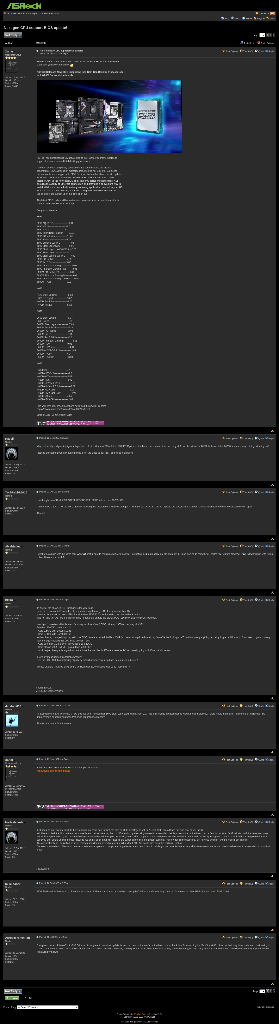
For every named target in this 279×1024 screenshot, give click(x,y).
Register (261, 18)
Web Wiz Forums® (142, 1014)
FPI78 (10, 600)
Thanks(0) (246, 51)
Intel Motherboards (50, 13)
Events (247, 18)
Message (41, 42)
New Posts (264, 13)
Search (237, 18)
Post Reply (12, 35)
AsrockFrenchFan (18, 937)
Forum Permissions (266, 1007)
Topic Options (265, 43)
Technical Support (30, 13)
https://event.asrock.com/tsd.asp (53, 771)
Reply (271, 51)
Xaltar (10, 51)
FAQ (227, 18)
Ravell (10, 438)
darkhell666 (14, 706)
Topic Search (248, 43)
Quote (261, 51)
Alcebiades (13, 546)
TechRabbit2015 (17, 492)
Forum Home (13, 13)
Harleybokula (15, 822)
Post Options (230, 51)
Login (272, 18)
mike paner (13, 883)
